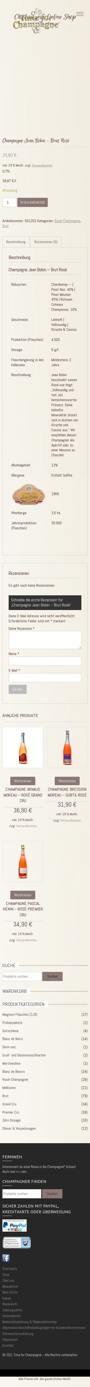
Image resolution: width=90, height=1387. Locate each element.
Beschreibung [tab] (16, 241)
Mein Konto (10, 1292)
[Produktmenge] (9, 202)
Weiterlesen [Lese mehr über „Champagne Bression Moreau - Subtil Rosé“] (67, 780)
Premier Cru (10, 1112)
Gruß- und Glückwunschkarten (24, 1055)
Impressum (10, 1339)
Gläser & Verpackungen (19, 1128)
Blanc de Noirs (12, 1038)
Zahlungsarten (12, 1310)
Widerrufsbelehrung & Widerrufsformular (29, 1322)
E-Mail (14, 670)
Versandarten (11, 1316)
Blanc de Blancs (13, 1071)
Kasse (6, 1298)
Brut (5, 225)
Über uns (8, 1280)
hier (18, 1171)
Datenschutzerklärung (17, 1333)
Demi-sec (9, 1046)
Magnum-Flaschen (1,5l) (19, 1014)
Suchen (52, 976)
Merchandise (11, 1063)
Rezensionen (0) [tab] (46, 241)
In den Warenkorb (32, 202)
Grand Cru (9, 1104)
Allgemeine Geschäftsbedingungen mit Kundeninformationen (44, 1327)
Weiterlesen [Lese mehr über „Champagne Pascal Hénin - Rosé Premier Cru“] (22, 894)
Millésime (9, 1087)
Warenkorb (9, 1304)
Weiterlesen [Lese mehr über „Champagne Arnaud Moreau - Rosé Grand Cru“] (22, 780)
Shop (5, 1274)
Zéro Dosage (11, 1120)
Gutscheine (10, 1030)
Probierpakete (12, 1022)
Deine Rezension (22, 628)
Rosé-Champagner (67, 220)
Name (14, 653)
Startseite (9, 1268)
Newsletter (10, 1286)
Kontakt (8, 1345)
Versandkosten (42, 165)
